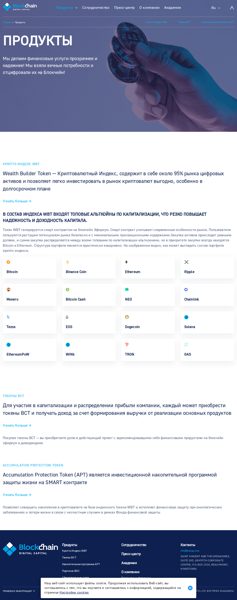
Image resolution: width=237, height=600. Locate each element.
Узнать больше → (17, 201)
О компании (149, 8)
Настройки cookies (74, 593)
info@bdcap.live (190, 551)
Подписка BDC (71, 571)
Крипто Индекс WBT (158, 22)
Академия (172, 8)
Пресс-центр (124, 8)
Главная (7, 22)
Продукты (64, 8)
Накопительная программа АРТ (218, 22)
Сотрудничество (95, 8)
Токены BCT (186, 22)
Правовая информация (17, 591)
